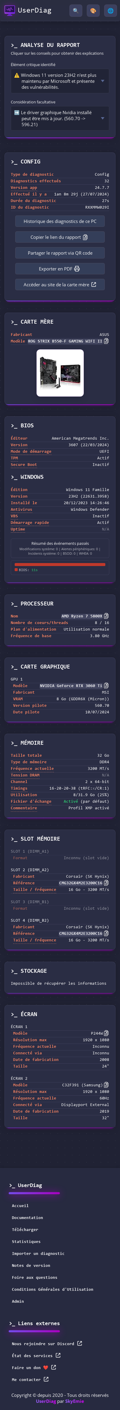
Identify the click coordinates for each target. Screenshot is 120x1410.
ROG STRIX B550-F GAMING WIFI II (65, 341)
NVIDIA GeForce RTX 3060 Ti (71, 686)
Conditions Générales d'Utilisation (52, 1290)
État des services (36, 1355)
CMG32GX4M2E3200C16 (80, 883)
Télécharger (25, 1230)
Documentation (27, 1218)
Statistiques (26, 1242)
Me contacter (30, 1379)
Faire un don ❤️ (34, 1367)
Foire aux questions (34, 1278)
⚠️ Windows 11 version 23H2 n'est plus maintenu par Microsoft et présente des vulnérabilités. (55, 81)
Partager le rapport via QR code (60, 253)
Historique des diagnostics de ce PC (60, 221)
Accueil (20, 1206)
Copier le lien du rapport (59, 237)
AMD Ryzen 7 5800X (82, 616)
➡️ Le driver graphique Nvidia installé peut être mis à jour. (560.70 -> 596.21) (53, 118)
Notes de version (31, 1266)
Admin (18, 1302)
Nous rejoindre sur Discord (47, 1343)
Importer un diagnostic (38, 1254)
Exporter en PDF (59, 269)
